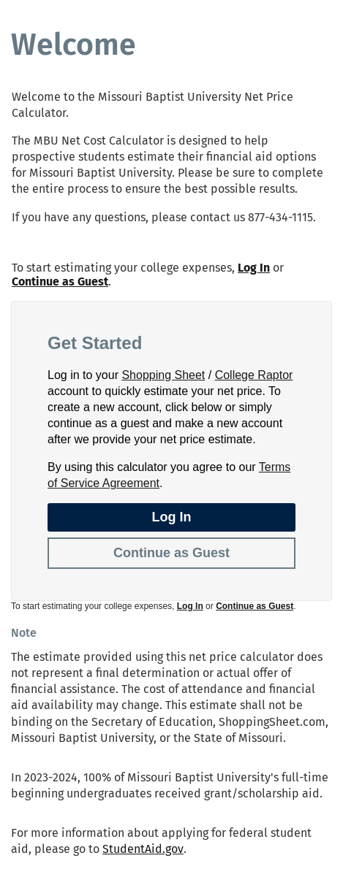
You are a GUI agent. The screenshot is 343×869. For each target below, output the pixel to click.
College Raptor (254, 375)
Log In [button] (172, 517)
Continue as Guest (60, 281)
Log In (254, 268)
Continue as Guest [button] (171, 552)
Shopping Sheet (163, 375)
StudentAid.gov (143, 849)
